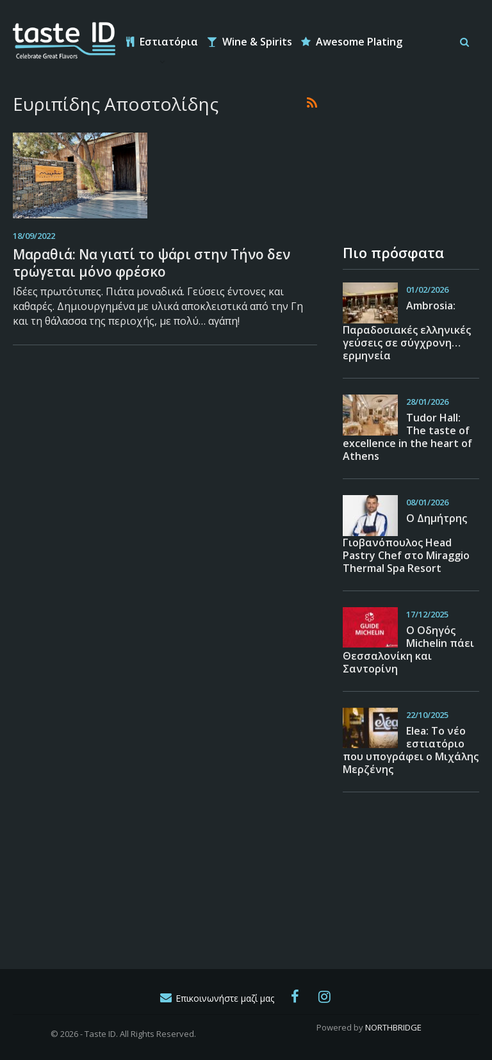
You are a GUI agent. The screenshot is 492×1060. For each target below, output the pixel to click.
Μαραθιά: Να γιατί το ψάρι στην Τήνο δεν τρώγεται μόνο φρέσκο (151, 263)
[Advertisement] (407, 156)
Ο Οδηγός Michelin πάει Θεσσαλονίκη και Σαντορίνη (408, 649)
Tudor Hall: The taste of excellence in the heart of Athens (407, 437)
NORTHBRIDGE (393, 1027)
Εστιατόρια (162, 42)
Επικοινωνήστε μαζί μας (216, 998)
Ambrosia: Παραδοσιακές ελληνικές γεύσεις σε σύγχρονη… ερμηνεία (407, 330)
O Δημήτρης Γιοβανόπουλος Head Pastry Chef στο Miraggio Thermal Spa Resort (406, 543)
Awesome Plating (351, 42)
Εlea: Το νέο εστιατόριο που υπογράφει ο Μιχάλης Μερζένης (411, 750)
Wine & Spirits (249, 42)
